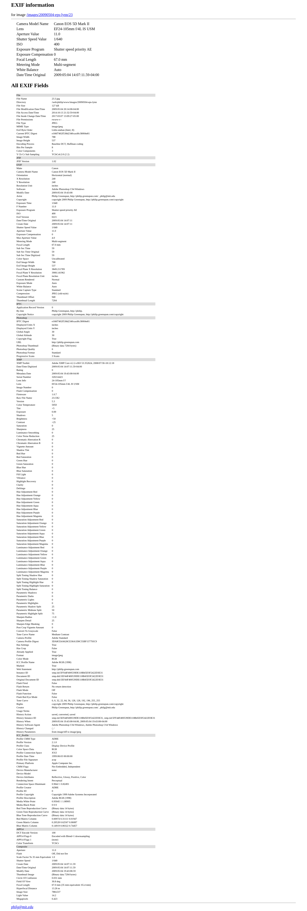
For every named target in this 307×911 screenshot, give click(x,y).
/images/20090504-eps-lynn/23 (49, 15)
